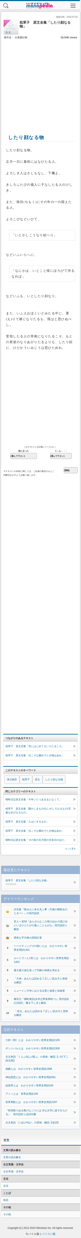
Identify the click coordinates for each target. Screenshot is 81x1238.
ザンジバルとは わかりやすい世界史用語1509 (33, 1048)
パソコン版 (48, 1233)
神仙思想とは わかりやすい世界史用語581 (31, 1077)
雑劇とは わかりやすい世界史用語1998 (29, 1068)
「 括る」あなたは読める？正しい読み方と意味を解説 (41, 1013)
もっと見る (70, 848)
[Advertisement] (40, 82)
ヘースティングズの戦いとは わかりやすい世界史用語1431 (40, 948)
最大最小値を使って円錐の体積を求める (37, 970)
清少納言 (12, 779)
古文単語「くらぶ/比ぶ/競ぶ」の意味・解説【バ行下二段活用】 (37, 1058)
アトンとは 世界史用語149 (22, 1093)
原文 (37, 779)
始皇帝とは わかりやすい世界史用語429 (29, 1085)
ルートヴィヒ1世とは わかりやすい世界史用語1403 (41, 960)
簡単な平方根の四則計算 (28, 937)
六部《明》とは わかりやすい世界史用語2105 (33, 1040)
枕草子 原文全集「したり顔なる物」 (36, 882)
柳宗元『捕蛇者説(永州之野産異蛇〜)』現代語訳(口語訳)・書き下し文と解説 (41, 1001)
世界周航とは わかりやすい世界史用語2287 (31, 1102)
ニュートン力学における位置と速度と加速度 (39, 990)
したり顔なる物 (54, 779)
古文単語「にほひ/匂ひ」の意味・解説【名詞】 (33, 1122)
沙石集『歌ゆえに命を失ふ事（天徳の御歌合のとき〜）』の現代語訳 (40, 911)
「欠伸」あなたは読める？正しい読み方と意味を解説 (40, 980)
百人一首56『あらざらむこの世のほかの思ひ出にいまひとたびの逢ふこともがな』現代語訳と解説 (41, 925)
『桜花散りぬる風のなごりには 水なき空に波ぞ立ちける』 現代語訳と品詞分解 (36, 1112)
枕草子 (26, 779)
